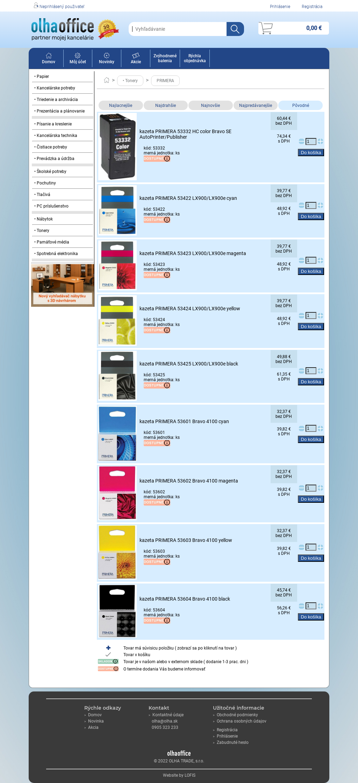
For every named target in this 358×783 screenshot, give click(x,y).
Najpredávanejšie (255, 105)
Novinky (106, 59)
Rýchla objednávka (195, 58)
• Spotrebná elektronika (56, 253)
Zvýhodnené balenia (165, 58)
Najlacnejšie (120, 105)
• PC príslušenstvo (51, 206)
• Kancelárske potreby (54, 88)
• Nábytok (43, 219)
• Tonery (41, 230)
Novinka (94, 721)
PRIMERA (165, 80)
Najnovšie (210, 105)
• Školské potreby (50, 171)
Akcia (91, 727)
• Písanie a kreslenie (53, 124)
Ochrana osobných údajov (239, 721)
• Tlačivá (42, 194)
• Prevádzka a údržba (54, 158)
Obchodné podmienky (235, 714)
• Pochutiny (45, 183)
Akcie (136, 59)
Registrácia (312, 6)
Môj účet (78, 59)
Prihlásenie (280, 6)
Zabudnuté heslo (231, 742)
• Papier (41, 76)
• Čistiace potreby (50, 147)
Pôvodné (300, 105)
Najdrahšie (165, 105)
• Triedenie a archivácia (56, 99)
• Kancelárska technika (55, 135)
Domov (48, 59)
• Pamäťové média (51, 242)
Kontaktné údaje (166, 714)
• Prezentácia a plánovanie (59, 111)
